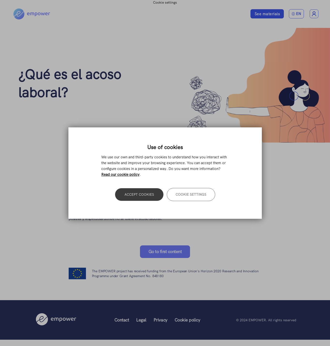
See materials (267, 13)
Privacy (160, 320)
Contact (121, 320)
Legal (141, 320)
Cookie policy (187, 320)
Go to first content (165, 251)
